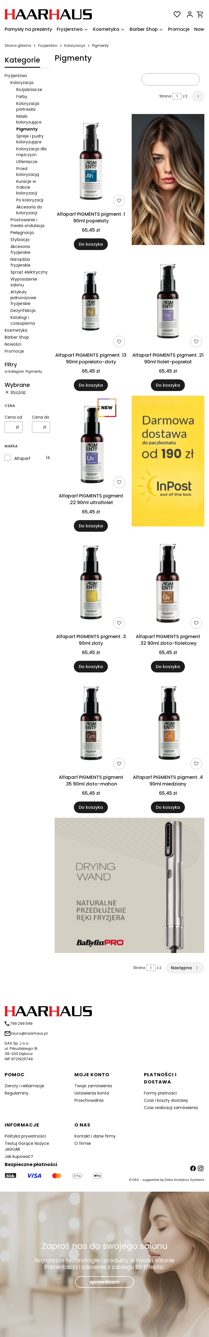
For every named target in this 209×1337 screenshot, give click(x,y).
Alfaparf (22, 458)
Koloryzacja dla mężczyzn (31, 152)
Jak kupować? (19, 1156)
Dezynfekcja (22, 310)
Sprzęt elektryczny (29, 272)
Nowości (13, 344)
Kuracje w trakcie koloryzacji (26, 187)
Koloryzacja (74, 45)
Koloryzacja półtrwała (27, 106)
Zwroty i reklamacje (24, 1086)
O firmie (82, 1143)
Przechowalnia (88, 1100)
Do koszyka (91, 244)
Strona (165, 96)
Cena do (40, 417)
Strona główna (18, 45)
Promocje (14, 351)
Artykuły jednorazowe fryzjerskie (23, 297)
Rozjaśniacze (29, 89)
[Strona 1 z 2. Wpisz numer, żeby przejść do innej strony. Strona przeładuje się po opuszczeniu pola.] (177, 96)
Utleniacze (26, 162)
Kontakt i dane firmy (95, 1136)
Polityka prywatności (25, 1136)
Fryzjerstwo (47, 45)
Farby (21, 96)
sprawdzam (104, 1281)
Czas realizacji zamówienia (171, 1108)
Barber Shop (17, 337)
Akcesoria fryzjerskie (20, 249)
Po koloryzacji (29, 200)
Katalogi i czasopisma (22, 320)
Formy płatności (160, 1093)
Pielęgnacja (22, 232)
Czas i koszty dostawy (166, 1100)
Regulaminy (16, 1093)
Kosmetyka (16, 330)
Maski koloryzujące (29, 119)
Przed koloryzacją (27, 171)
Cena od (13, 417)
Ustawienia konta (91, 1093)
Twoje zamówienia (93, 1086)
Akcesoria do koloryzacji (29, 210)
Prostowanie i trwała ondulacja (27, 223)
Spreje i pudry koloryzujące (30, 139)
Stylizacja (19, 239)
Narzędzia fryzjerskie (20, 262)
